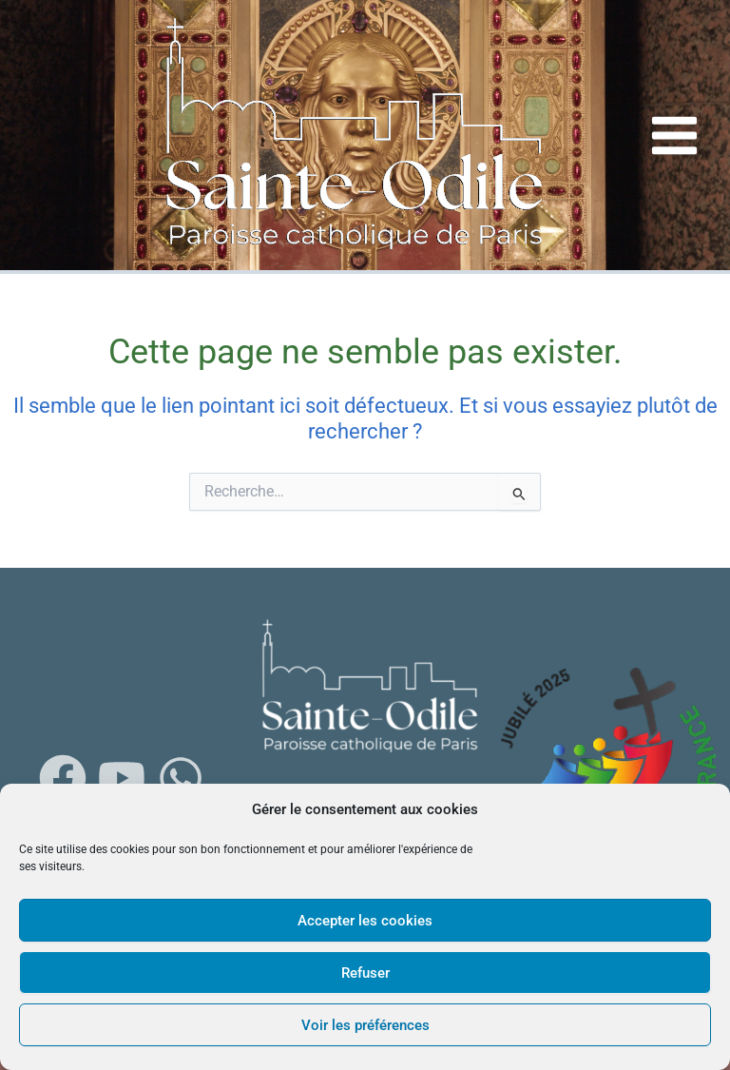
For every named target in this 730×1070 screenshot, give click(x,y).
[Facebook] (62, 778)
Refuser (365, 973)
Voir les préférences (365, 1025)
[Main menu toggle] (675, 135)
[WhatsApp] (180, 778)
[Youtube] (121, 778)
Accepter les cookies (365, 920)
